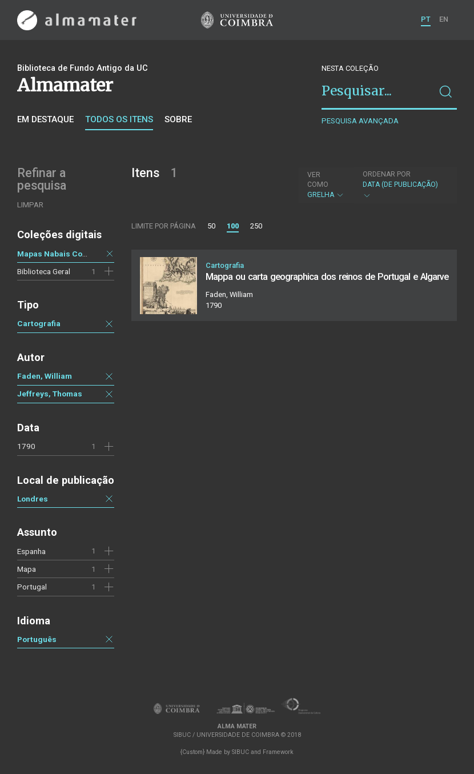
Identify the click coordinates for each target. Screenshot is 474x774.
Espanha (31, 551)
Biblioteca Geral (43, 271)
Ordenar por (387, 174)
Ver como (317, 180)
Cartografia (39, 323)
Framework (278, 752)
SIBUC (240, 752)
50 (211, 226)
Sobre (178, 119)
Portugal (32, 586)
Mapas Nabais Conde (57, 253)
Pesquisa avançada (360, 121)
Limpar (30, 204)
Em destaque (45, 119)
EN (443, 19)
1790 (26, 446)
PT (426, 19)
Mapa (26, 569)
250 (256, 226)
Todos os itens (119, 119)
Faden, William (44, 375)
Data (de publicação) (404, 185)
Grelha (325, 184)
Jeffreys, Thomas (49, 393)
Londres (32, 498)
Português (37, 639)
